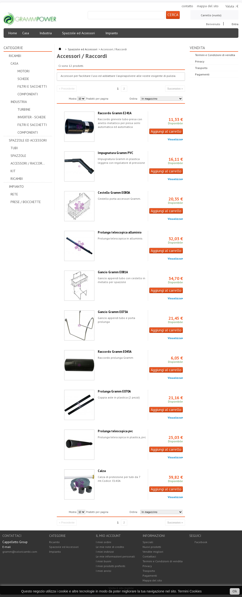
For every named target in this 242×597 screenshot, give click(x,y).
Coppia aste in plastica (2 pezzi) (119, 397)
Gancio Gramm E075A (113, 312)
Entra (235, 23)
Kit (13, 171)
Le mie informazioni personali (115, 556)
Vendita (197, 47)
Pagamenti (202, 74)
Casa (27, 34)
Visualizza (175, 139)
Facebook (201, 542)
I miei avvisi (103, 571)
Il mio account (108, 536)
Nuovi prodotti (152, 547)
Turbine (23, 109)
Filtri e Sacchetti (32, 86)
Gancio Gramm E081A (113, 272)
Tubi (14, 148)
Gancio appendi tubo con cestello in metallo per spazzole (121, 280)
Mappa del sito (152, 580)
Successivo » (175, 88)
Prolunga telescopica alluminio (120, 232)
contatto (187, 6)
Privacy (199, 61)
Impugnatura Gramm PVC (115, 153)
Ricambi (15, 56)
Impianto (113, 34)
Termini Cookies (190, 591)
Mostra (72, 98)
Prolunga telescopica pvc (115, 431)
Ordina (133, 98)
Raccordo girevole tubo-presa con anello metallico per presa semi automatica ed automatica (120, 123)
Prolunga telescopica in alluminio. (120, 238)
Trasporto (201, 68)
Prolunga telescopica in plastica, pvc (122, 437)
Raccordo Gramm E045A (115, 352)
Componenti (27, 94)
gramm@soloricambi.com (19, 551)
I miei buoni (103, 561)
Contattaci (149, 556)
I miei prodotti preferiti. (111, 566)
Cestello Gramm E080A (114, 193)
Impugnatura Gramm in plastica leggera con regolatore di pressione (121, 161)
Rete (14, 194)
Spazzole (18, 156)
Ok (234, 591)
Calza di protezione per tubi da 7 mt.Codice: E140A (119, 479)
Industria (47, 34)
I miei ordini (103, 542)
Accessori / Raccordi (28, 163)
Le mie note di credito (110, 547)
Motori (23, 71)
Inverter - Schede (31, 117)
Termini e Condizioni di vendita (215, 55)
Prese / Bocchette (26, 202)
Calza (102, 471)
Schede (23, 79)
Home (12, 33)
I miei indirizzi (105, 551)
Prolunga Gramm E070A (114, 391)
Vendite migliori (153, 551)
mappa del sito (208, 6)
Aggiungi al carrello (166, 131)
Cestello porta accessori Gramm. (119, 198)
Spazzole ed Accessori (80, 34)
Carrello (211, 15)
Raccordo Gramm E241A (115, 113)
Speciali (148, 542)
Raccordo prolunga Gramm (115, 357)
